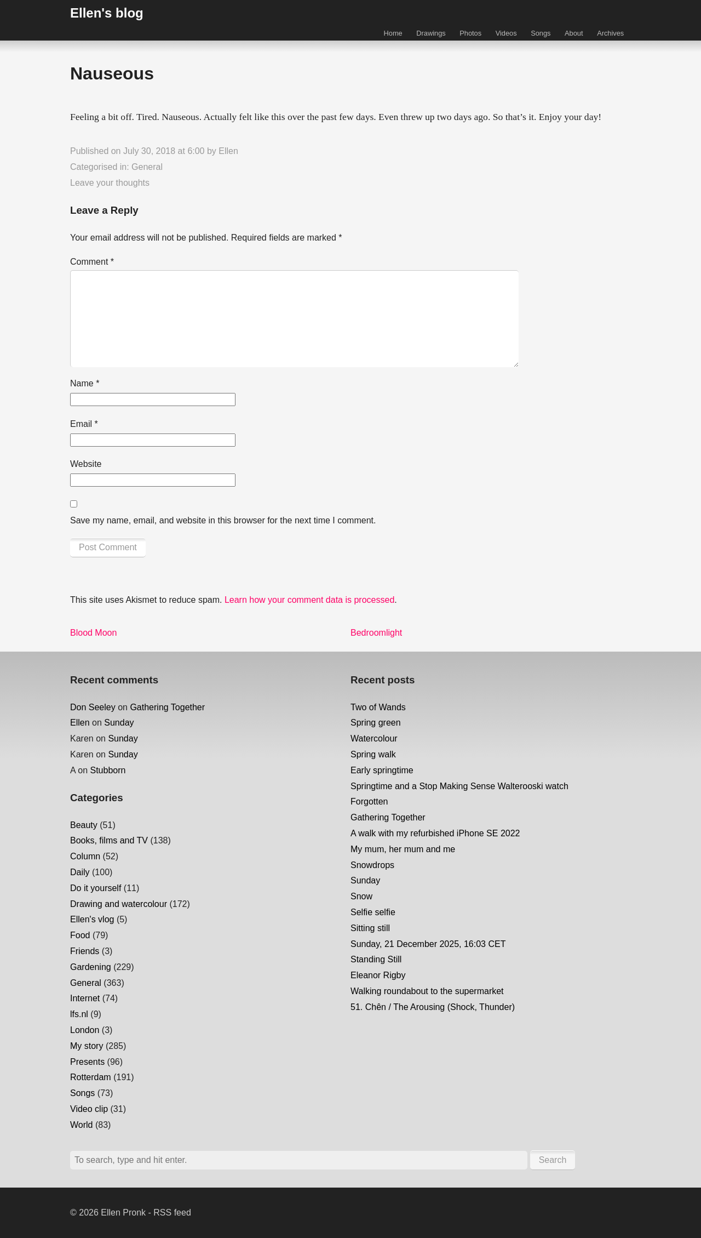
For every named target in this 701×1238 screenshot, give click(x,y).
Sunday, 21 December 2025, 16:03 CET (427, 944)
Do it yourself (95, 888)
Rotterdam (90, 1077)
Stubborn (107, 770)
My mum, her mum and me (402, 849)
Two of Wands (378, 707)
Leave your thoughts (110, 182)
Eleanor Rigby (378, 975)
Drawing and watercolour (118, 904)
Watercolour (374, 738)
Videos (506, 33)
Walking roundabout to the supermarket (427, 991)
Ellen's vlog (92, 919)
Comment (92, 261)
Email (84, 424)
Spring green (375, 722)
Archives (610, 33)
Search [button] (553, 1160)
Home (393, 33)
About (574, 33)
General (147, 167)
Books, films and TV (109, 840)
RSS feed (172, 1212)
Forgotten (369, 801)
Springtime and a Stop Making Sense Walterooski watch (459, 786)
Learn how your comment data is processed (309, 599)
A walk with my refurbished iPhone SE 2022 (435, 833)
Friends (84, 951)
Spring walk (373, 754)
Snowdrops (372, 865)
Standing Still (375, 959)
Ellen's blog (106, 12)
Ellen (228, 151)
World (81, 1124)
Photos (470, 33)
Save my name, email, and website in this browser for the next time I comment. (223, 520)
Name (84, 383)
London (84, 1030)
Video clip (89, 1109)
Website (86, 464)
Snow (361, 896)
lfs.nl (79, 1014)
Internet (85, 998)
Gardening (90, 967)
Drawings (430, 33)
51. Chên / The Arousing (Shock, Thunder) (432, 1007)
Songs (540, 33)
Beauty (83, 825)
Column (85, 856)
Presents (87, 1061)
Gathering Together (167, 707)
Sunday (119, 722)
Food (80, 935)
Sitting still (370, 928)
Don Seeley (93, 707)
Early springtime (381, 770)
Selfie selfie (372, 912)
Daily (80, 872)
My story (86, 1046)
